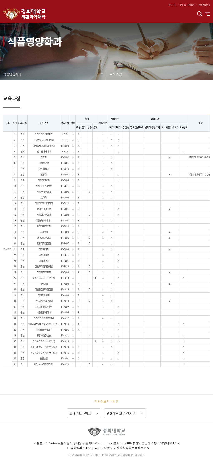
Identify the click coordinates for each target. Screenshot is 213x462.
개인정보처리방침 (106, 401)
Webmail (204, 5)
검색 (199, 13)
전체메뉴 (207, 14)
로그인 (172, 5)
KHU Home (187, 5)
